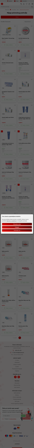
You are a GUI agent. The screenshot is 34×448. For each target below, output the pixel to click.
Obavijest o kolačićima (11, 221)
